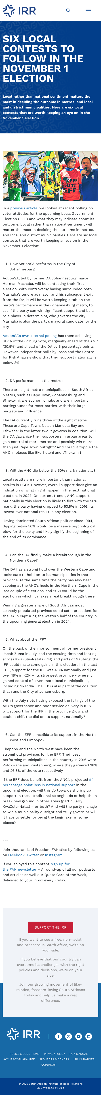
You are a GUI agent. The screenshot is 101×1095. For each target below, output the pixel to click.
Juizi (62, 1087)
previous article (23, 208)
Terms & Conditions (25, 1053)
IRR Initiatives (84, 1059)
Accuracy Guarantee (19, 1059)
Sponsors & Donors (54, 1059)
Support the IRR (51, 927)
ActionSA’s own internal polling (30, 336)
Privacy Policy (54, 1053)
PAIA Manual (78, 1053)
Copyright (49, 1064)
